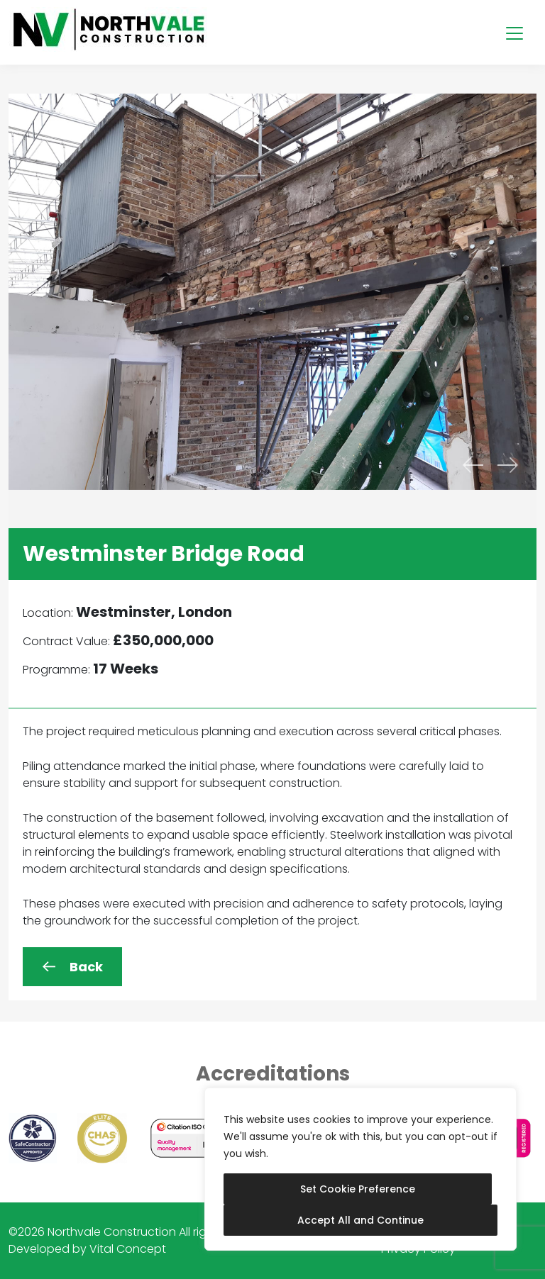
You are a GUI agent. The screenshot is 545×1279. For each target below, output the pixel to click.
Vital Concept (127, 1249)
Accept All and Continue (360, 1220)
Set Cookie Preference (357, 1189)
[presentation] (472, 465)
